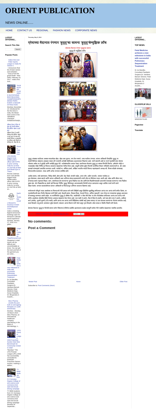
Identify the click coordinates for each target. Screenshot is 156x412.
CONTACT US (24, 30)
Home (78, 281)
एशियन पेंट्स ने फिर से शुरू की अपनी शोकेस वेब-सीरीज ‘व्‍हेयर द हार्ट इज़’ (13, 127)
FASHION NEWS (62, 30)
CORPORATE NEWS (86, 30)
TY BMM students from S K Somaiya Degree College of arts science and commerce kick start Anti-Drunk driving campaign (14, 379)
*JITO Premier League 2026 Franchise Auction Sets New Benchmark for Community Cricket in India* (14, 339)
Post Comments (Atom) (46, 285)
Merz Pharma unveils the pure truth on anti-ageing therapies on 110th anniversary (14, 305)
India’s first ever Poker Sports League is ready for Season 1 (14, 63)
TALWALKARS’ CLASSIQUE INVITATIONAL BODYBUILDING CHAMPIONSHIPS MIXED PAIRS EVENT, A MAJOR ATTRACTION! (14, 95)
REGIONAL (42, 30)
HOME (9, 30)
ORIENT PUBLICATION (50, 10)
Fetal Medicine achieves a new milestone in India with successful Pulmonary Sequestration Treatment (14, 267)
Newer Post (33, 281)
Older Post (123, 281)
